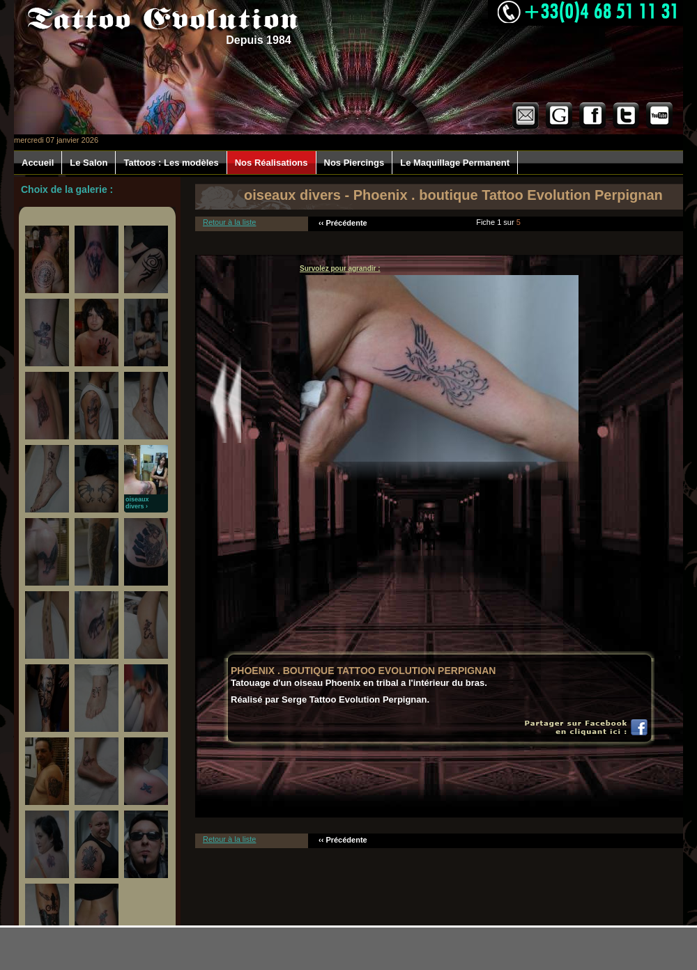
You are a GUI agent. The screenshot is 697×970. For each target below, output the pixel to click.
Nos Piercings (354, 162)
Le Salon (88, 162)
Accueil (38, 162)
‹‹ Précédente (343, 223)
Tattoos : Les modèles (170, 162)
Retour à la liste (229, 222)
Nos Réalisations (271, 162)
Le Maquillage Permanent (455, 162)
